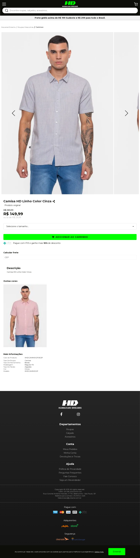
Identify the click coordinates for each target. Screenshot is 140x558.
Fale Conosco (70, 476)
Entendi (117, 551)
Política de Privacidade (70, 469)
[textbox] (72, 10)
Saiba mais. (99, 552)
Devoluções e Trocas (70, 456)
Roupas (70, 429)
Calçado (70, 433)
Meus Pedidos (70, 449)
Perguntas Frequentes (70, 472)
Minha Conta (70, 453)
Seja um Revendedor (70, 480)
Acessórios (70, 436)
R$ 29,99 (16, 217)
